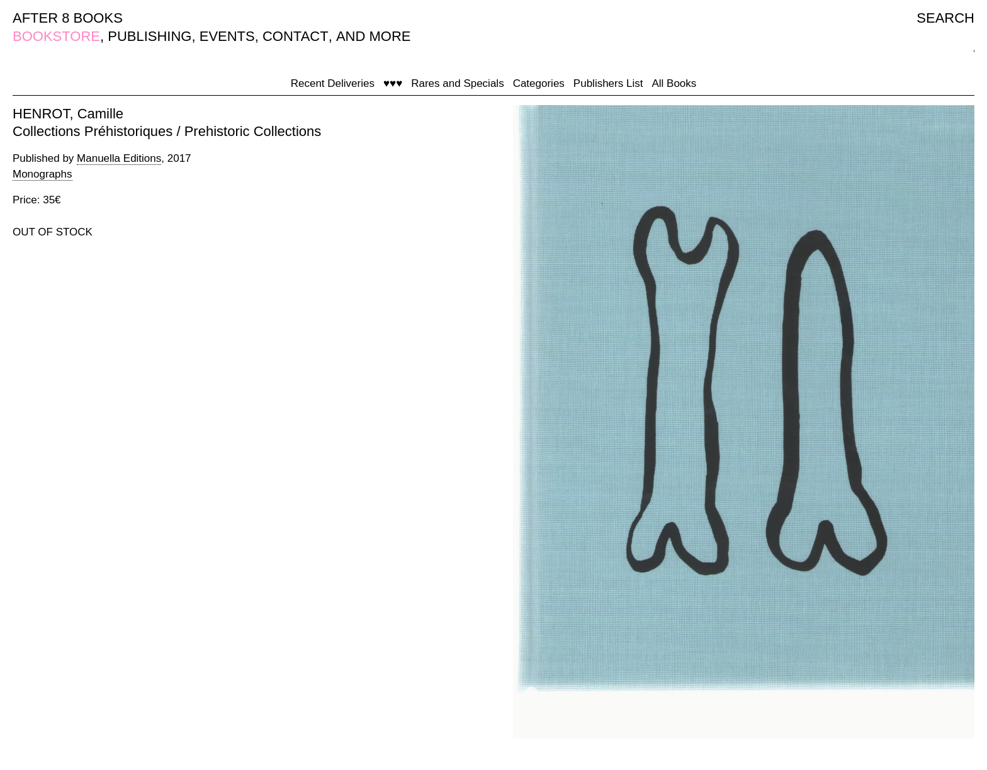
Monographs (42, 174)
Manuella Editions (119, 158)
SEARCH (945, 18)
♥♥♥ (392, 83)
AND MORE (373, 36)
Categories (539, 83)
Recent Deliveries (333, 83)
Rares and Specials (457, 83)
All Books (673, 83)
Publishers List (608, 83)
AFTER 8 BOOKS (68, 18)
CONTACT (295, 36)
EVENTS (227, 36)
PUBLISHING (149, 36)
